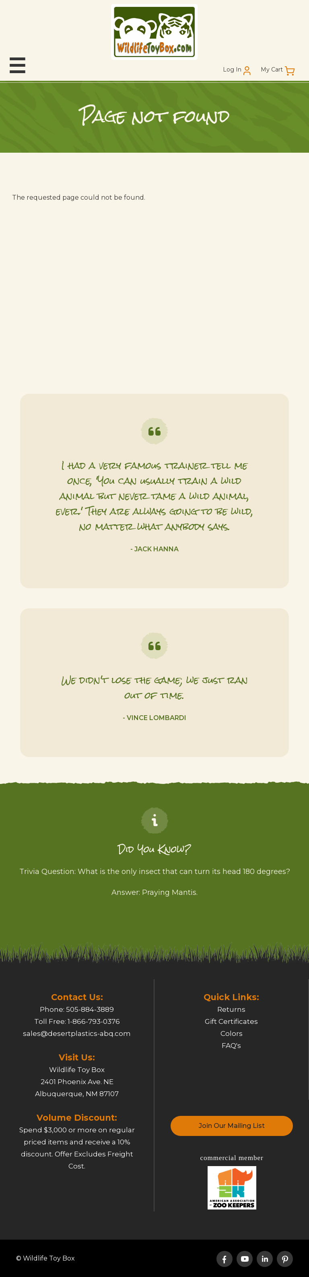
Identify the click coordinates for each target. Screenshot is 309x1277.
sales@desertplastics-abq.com (77, 1033)
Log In (232, 69)
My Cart (272, 69)
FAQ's (231, 1046)
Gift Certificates (231, 1021)
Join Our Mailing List (232, 1126)
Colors (231, 1033)
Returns (231, 1009)
